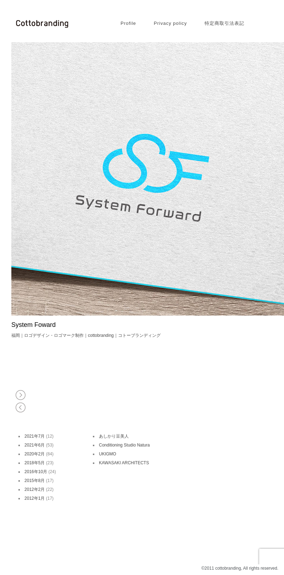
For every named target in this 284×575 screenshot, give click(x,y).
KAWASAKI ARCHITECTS (124, 462)
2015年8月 (34, 480)
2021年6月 (34, 445)
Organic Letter (21, 407)
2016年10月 (35, 471)
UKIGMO (107, 453)
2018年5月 (34, 462)
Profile (128, 23)
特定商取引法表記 (224, 23)
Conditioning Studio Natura (124, 445)
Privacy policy (170, 23)
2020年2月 (34, 453)
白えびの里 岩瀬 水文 (21, 395)
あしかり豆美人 (114, 436)
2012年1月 (34, 498)
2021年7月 (34, 436)
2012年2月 (34, 489)
